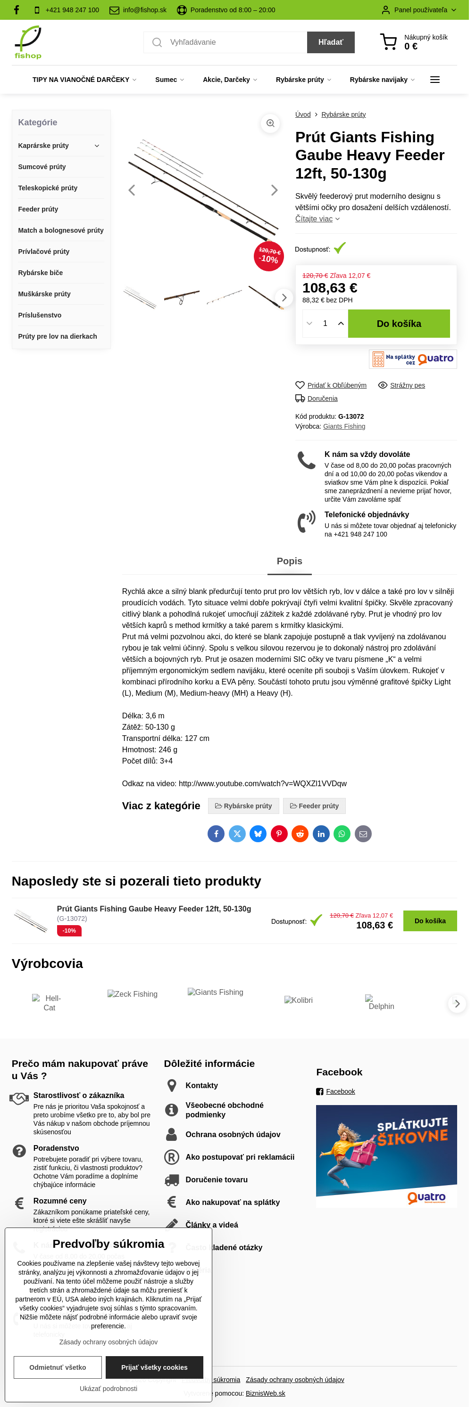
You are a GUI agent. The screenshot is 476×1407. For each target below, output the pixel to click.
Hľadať (330, 42)
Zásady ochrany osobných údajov (295, 1379)
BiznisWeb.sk (265, 1393)
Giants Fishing (344, 426)
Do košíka (399, 323)
